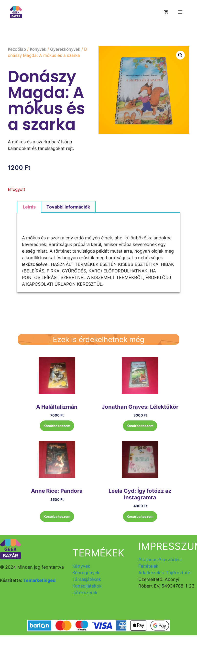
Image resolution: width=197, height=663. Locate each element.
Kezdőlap (17, 49)
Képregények (85, 572)
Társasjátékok (86, 579)
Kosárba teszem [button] (57, 426)
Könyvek (38, 49)
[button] (180, 55)
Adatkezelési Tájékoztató (164, 572)
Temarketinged (39, 580)
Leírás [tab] (29, 206)
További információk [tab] (68, 206)
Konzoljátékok (87, 586)
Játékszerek (85, 592)
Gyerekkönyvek (65, 49)
